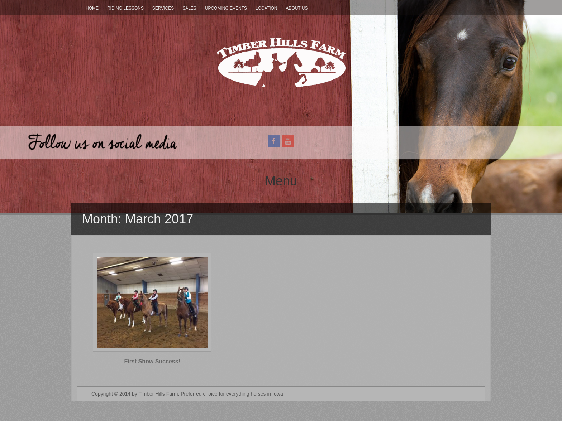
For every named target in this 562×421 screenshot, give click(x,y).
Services (163, 8)
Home (92, 8)
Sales (189, 8)
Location (266, 8)
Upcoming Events (226, 8)
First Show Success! (152, 361)
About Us (297, 8)
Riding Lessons (125, 8)
